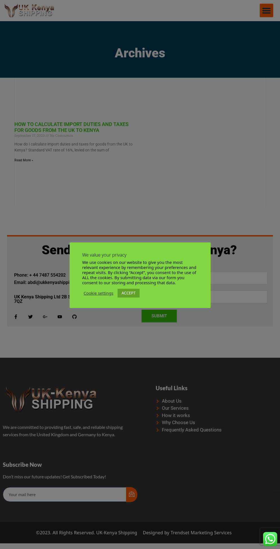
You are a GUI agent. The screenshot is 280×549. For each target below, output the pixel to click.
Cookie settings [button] (98, 293)
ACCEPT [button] (129, 293)
